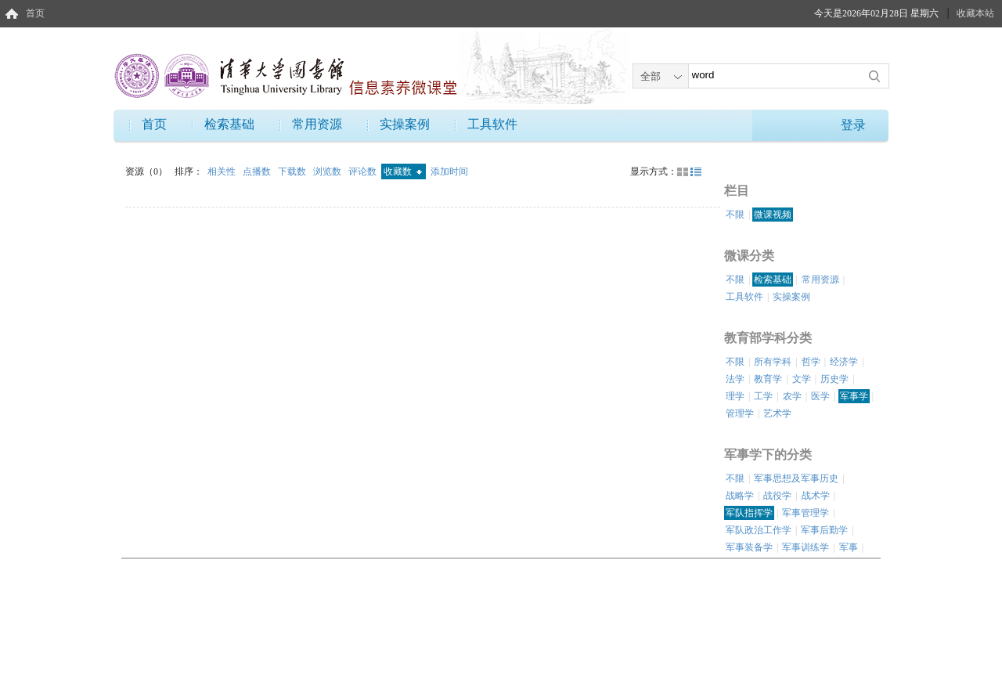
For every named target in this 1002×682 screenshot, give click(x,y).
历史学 (834, 378)
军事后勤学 (824, 530)
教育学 (768, 378)
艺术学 (777, 413)
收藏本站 (975, 13)
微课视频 (772, 214)
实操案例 (405, 124)
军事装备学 (749, 547)
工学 (763, 396)
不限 (735, 214)
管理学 (740, 413)
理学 (735, 396)
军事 (848, 547)
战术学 (816, 495)
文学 (801, 378)
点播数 (258, 171)
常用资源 (317, 124)
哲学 (811, 361)
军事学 (854, 396)
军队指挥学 (749, 512)
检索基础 (229, 124)
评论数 (363, 171)
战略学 (740, 495)
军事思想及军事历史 (796, 478)
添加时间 (449, 171)
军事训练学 (805, 547)
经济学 (844, 361)
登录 (853, 125)
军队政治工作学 (758, 530)
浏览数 (328, 171)
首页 (35, 13)
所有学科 (772, 361)
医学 (820, 396)
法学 (735, 378)
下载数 (293, 171)
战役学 (777, 495)
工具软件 (492, 124)
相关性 (222, 171)
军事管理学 (805, 512)
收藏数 (403, 171)
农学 (792, 396)
